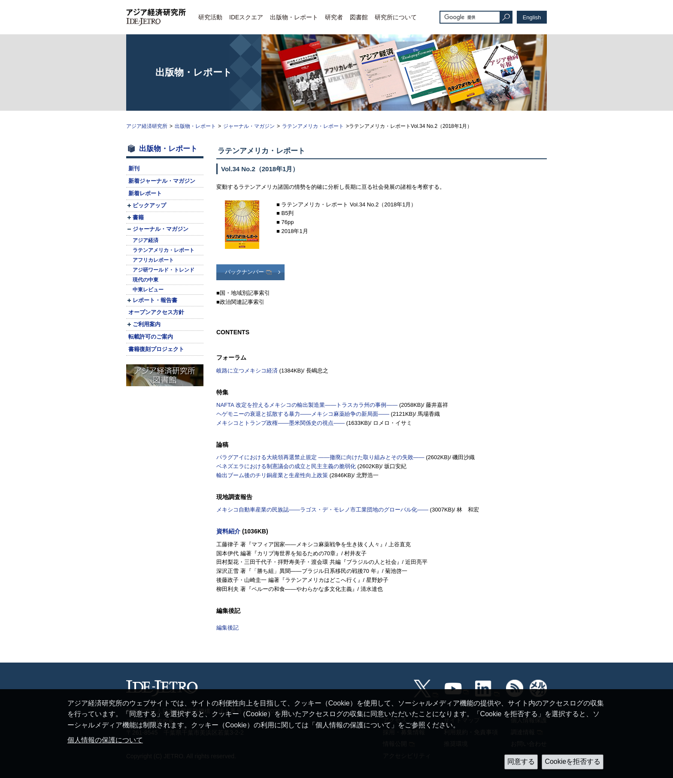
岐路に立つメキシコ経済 (247, 370)
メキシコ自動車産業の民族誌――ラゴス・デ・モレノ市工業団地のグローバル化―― (322, 509)
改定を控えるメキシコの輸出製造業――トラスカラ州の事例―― (306, 405)
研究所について (396, 17)
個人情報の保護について (105, 740)
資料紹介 (228, 531)
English (532, 17)
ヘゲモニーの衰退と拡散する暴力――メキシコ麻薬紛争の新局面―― (302, 414)
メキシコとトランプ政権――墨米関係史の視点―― (280, 423)
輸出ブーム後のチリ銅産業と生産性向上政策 (272, 475)
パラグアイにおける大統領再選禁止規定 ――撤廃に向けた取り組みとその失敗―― (320, 457)
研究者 (334, 17)
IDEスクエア (246, 17)
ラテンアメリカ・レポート (313, 126)
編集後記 (227, 627)
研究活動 (210, 17)
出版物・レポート (294, 17)
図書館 (359, 17)
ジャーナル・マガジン (249, 126)
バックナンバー (244, 272)
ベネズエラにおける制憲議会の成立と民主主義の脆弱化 (286, 466)
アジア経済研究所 (146, 126)
